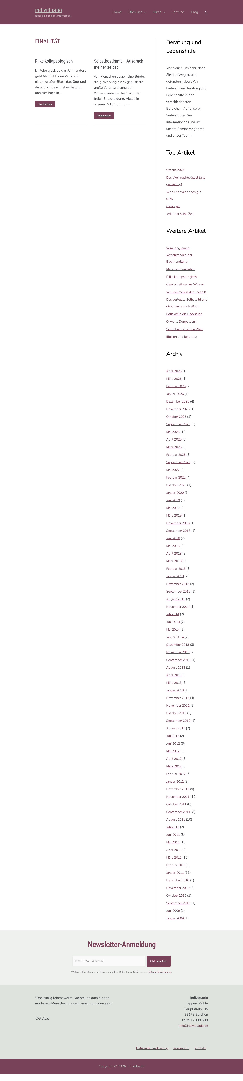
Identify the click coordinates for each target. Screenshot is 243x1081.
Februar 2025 (176, 461)
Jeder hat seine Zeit (181, 213)
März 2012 (174, 773)
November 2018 (178, 529)
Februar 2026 (176, 393)
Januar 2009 (175, 925)
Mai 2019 (173, 514)
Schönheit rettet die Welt (185, 336)
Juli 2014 (173, 621)
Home (117, 12)
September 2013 (179, 666)
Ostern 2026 (175, 170)
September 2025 (179, 431)
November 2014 (178, 613)
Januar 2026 (175, 400)
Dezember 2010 (178, 887)
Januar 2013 (175, 697)
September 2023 (179, 469)
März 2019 (174, 522)
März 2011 (174, 864)
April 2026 (174, 377)
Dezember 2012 (178, 704)
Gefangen (173, 206)
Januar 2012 (175, 788)
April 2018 (174, 560)
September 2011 (179, 818)
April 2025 (174, 446)
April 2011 (174, 856)
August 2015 (176, 606)
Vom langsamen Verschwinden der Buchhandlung (180, 255)
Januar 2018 (175, 583)
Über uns (135, 12)
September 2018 (179, 537)
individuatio (48, 10)
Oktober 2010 (176, 902)
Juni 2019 (173, 507)
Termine (178, 12)
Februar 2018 (176, 575)
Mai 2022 (173, 476)
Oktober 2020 (176, 491)
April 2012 (174, 765)
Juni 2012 (173, 750)
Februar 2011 (176, 872)
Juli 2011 (173, 834)
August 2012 (176, 735)
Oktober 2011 (176, 811)
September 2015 (179, 598)
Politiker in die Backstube (185, 320)
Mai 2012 (173, 758)
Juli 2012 (173, 742)
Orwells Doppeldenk (182, 328)
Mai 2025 (173, 438)
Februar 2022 (176, 484)
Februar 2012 (176, 780)
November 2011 (178, 803)
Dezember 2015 (178, 590)
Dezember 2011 (178, 796)
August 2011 (176, 826)
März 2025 (174, 453)
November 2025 (178, 415)
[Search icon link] (206, 12)
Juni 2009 (173, 917)
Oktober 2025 (176, 423)
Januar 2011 (175, 879)
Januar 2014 (175, 644)
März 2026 (174, 385)
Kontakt (202, 1055)
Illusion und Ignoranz (182, 343)
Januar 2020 (175, 499)
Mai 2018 (173, 552)
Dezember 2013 (178, 651)
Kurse (157, 12)
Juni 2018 (173, 545)
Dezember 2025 (178, 408)
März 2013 (174, 689)
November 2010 (178, 894)
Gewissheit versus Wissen (186, 284)
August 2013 (176, 674)
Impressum (184, 1055)
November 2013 (178, 659)
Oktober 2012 (176, 720)
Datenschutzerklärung (159, 978)
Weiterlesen (47, 102)
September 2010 (179, 910)
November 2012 (178, 712)
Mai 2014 (173, 636)
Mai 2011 (173, 849)
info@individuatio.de (192, 1032)
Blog (194, 12)
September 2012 (179, 727)
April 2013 (174, 682)
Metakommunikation (181, 269)
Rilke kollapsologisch (51, 60)
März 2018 (174, 567)
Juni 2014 (173, 628)
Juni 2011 (173, 841)
